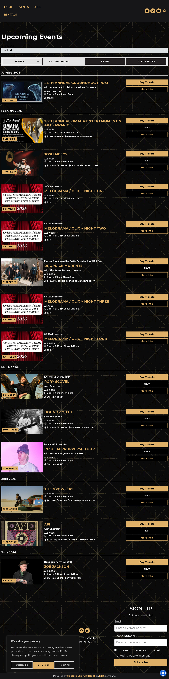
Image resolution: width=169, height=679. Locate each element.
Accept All (64, 665)
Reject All (43, 665)
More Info (147, 89)
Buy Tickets (146, 82)
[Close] (77, 639)
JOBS (37, 7)
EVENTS (23, 7)
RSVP (147, 127)
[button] (164, 11)
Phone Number (124, 636)
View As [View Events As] (7, 46)
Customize (21, 665)
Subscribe (141, 662)
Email (118, 621)
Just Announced (59, 61)
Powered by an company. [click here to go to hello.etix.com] (84, 676)
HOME (8, 7)
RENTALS (10, 14)
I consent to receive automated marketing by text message (137, 653)
